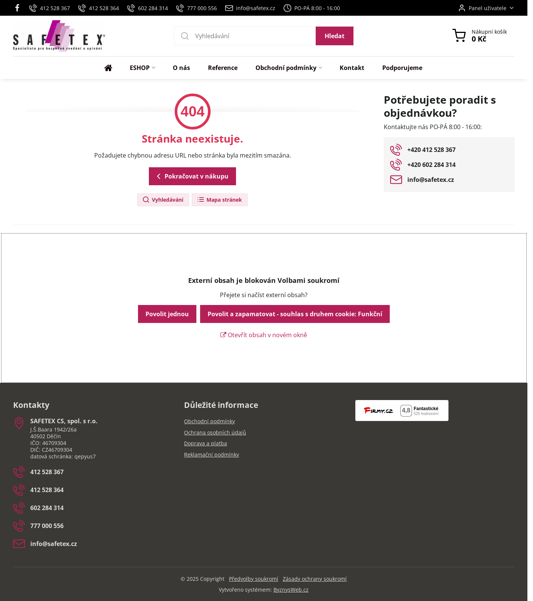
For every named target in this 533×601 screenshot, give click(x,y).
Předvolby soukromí (253, 578)
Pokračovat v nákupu (191, 176)
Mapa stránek (219, 200)
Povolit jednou (167, 314)
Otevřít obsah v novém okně (263, 335)
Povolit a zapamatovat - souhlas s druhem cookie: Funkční (295, 314)
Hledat (334, 36)
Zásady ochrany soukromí (315, 578)
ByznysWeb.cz (291, 589)
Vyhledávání (162, 200)
